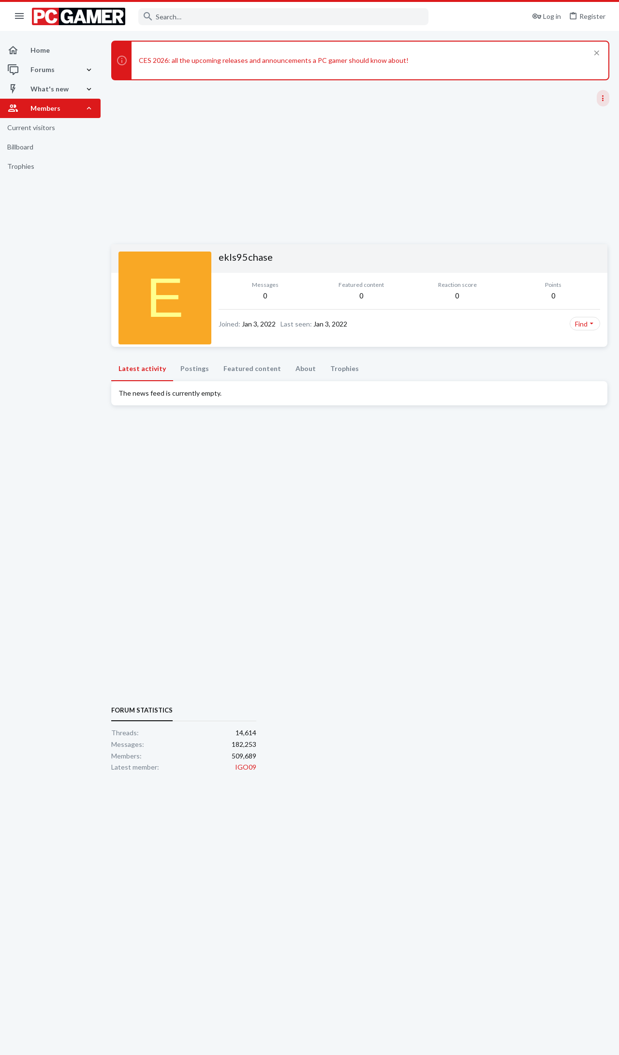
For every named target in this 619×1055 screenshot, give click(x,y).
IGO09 (598, 596)
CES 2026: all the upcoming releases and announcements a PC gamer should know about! (274, 60)
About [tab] (305, 384)
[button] (19, 16)
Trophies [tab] (344, 384)
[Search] (283, 16)
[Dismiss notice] (595, 54)
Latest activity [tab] (142, 384)
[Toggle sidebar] (603, 98)
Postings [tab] (194, 384)
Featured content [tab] (252, 384)
